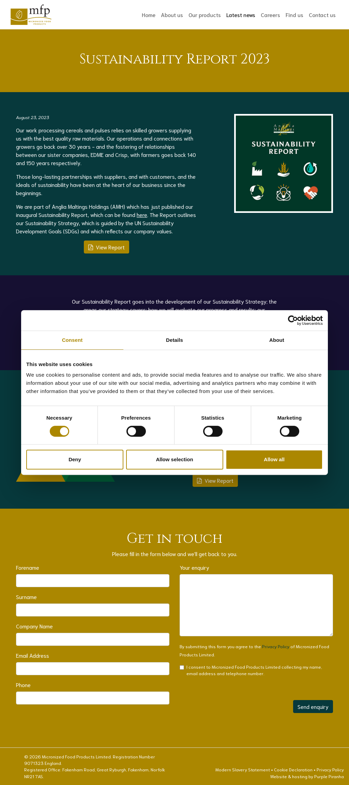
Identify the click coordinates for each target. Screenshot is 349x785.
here (142, 214)
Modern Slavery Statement (242, 769)
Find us (294, 14)
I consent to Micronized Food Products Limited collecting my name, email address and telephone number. (254, 670)
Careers (270, 14)
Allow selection (174, 459)
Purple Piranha (329, 776)
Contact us (322, 14)
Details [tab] (174, 340)
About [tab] (276, 340)
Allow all (274, 459)
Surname (26, 596)
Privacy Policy (275, 646)
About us (172, 14)
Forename (27, 567)
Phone (23, 684)
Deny (75, 459)
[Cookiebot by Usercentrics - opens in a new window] (293, 320)
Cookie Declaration (293, 769)
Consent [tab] (72, 340)
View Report (106, 246)
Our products (204, 14)
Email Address (32, 655)
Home (148, 14)
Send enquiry (313, 706)
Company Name (34, 625)
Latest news (242, 14)
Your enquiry (194, 567)
